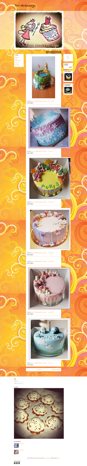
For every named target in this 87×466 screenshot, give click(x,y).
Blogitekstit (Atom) (44, 372)
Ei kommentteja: (51, 101)
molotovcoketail (47, 458)
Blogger (58, 458)
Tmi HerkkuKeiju (68, 57)
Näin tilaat (17, 64)
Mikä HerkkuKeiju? (18, 60)
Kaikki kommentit (18, 383)
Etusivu (39, 369)
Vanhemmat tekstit (56, 369)
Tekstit (16, 381)
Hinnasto (17, 62)
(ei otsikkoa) (21, 443)
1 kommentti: (50, 151)
